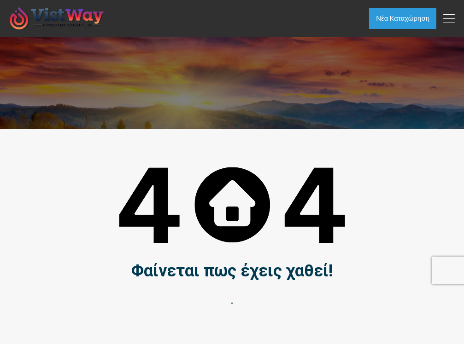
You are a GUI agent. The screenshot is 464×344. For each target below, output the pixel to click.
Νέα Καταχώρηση (402, 18)
